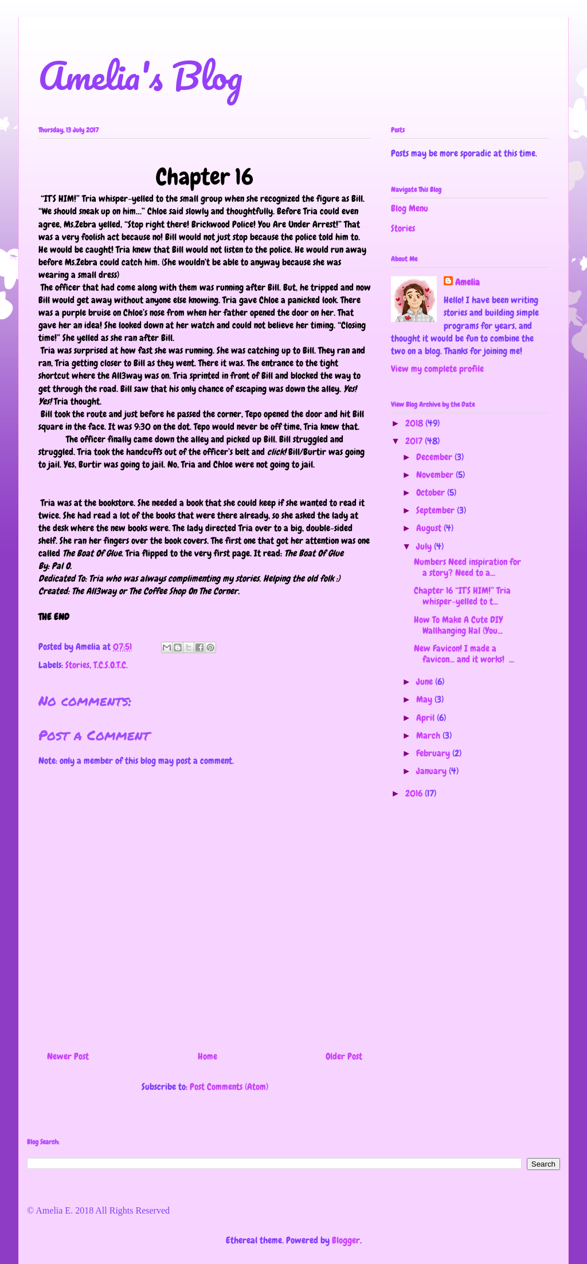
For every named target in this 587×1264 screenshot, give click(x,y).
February (434, 753)
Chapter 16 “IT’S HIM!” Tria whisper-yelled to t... (462, 595)
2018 (415, 423)
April (426, 718)
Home (207, 1056)
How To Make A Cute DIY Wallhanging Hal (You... (458, 625)
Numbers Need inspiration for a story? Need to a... (467, 567)
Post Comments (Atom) (229, 1087)
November (436, 475)
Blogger (346, 1240)
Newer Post (68, 1056)
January (432, 771)
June (425, 682)
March (429, 735)
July (425, 546)
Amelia (467, 282)
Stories (77, 665)
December (435, 457)
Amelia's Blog (140, 75)
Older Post (344, 1056)
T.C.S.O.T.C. (110, 665)
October (431, 492)
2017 (415, 441)
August (430, 528)
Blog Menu (409, 208)
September (436, 510)
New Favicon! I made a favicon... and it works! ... (464, 653)
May (425, 699)
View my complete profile (437, 369)
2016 (415, 793)
